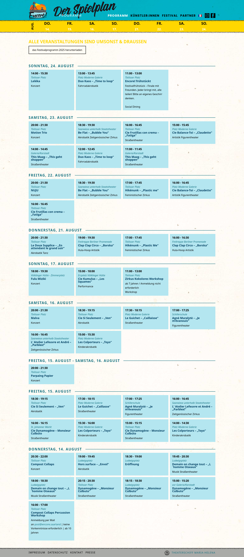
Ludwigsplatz (85, 460)
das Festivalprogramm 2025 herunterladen (57, 50)
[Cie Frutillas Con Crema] (145, 132)
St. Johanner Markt (41, 427)
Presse (90, 552)
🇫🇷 (200, 16)
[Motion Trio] (51, 132)
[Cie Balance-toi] (193, 132)
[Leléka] (51, 90)
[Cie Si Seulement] (98, 318)
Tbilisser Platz (38, 77)
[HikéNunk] (145, 189)
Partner (188, 16)
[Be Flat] (98, 132)
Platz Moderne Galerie (90, 77)
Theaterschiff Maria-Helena (189, 552)
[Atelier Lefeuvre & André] (51, 342)
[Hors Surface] (98, 464)
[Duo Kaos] (98, 90)
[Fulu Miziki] (51, 282)
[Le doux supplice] (51, 245)
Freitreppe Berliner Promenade (95, 241)
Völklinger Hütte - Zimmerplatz (48, 275)
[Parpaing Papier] (51, 374)
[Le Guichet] (145, 318)
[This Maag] (51, 156)
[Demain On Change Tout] (193, 464)
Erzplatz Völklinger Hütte (91, 275)
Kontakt (76, 552)
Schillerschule (179, 314)
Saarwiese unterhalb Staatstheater (97, 129)
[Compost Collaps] (51, 464)
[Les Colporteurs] (98, 342)
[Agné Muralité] (193, 318)
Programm (118, 16)
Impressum (37, 552)
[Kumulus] (98, 282)
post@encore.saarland (48, 524)
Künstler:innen (145, 16)
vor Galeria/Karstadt (183, 485)
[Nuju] (51, 189)
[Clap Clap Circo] (98, 245)
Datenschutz (58, 552)
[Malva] (51, 318)
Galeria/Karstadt (40, 153)
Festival (170, 16)
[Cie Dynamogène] (51, 430)
